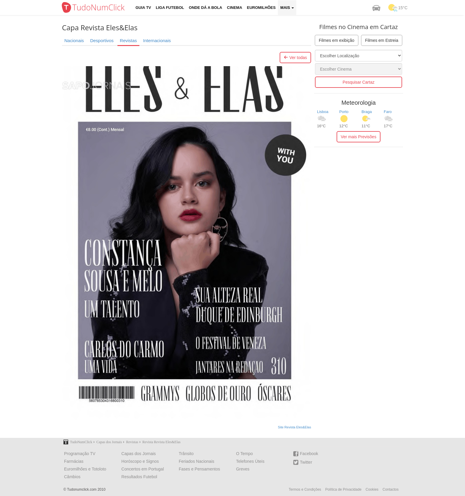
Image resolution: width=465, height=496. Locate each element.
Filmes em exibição (336, 40)
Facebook (305, 453)
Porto (343, 111)
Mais (287, 7)
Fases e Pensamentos (199, 469)
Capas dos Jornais (138, 453)
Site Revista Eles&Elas (294, 427)
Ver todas (295, 57)
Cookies (372, 489)
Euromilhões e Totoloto (85, 469)
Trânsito (186, 453)
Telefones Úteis (250, 461)
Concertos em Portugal (142, 469)
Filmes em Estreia (381, 40)
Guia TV (143, 7)
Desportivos (102, 40)
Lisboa (322, 111)
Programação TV (79, 453)
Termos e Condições (305, 489)
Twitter (302, 462)
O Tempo (244, 453)
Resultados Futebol (139, 476)
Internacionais (157, 40)
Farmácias (73, 461)
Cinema (234, 7)
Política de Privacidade (343, 489)
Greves (242, 469)
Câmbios (72, 476)
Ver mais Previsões (358, 136)
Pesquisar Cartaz (358, 82)
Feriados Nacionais (196, 461)
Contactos (391, 489)
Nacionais (74, 40)
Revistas (128, 40)
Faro (388, 111)
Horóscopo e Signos (140, 461)
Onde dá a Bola (205, 7)
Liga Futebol (170, 7)
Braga (367, 111)
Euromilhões (261, 7)
